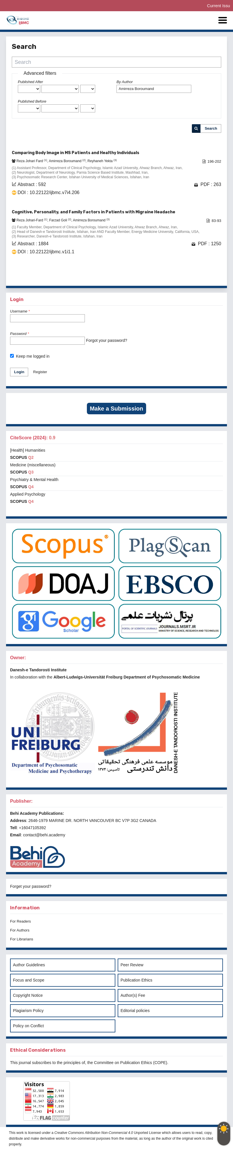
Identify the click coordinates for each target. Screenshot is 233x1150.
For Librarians (21, 939)
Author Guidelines (29, 965)
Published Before (32, 101)
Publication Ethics (136, 980)
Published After (30, 82)
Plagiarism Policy (28, 1010)
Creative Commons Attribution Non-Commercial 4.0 (93, 1133)
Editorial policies (135, 1010)
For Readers (20, 921)
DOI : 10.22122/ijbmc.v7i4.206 (48, 192)
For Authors (19, 930)
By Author (124, 82)
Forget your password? (30, 886)
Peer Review (132, 965)
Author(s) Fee (133, 995)
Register (40, 372)
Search (211, 128)
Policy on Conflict (28, 1025)
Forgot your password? (106, 340)
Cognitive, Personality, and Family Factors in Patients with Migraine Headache (93, 212)
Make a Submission (116, 408)
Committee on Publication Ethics (123, 1062)
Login (19, 372)
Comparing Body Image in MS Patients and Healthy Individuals (75, 152)
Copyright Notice (28, 995)
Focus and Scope (28, 980)
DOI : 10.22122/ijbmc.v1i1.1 (46, 251)
